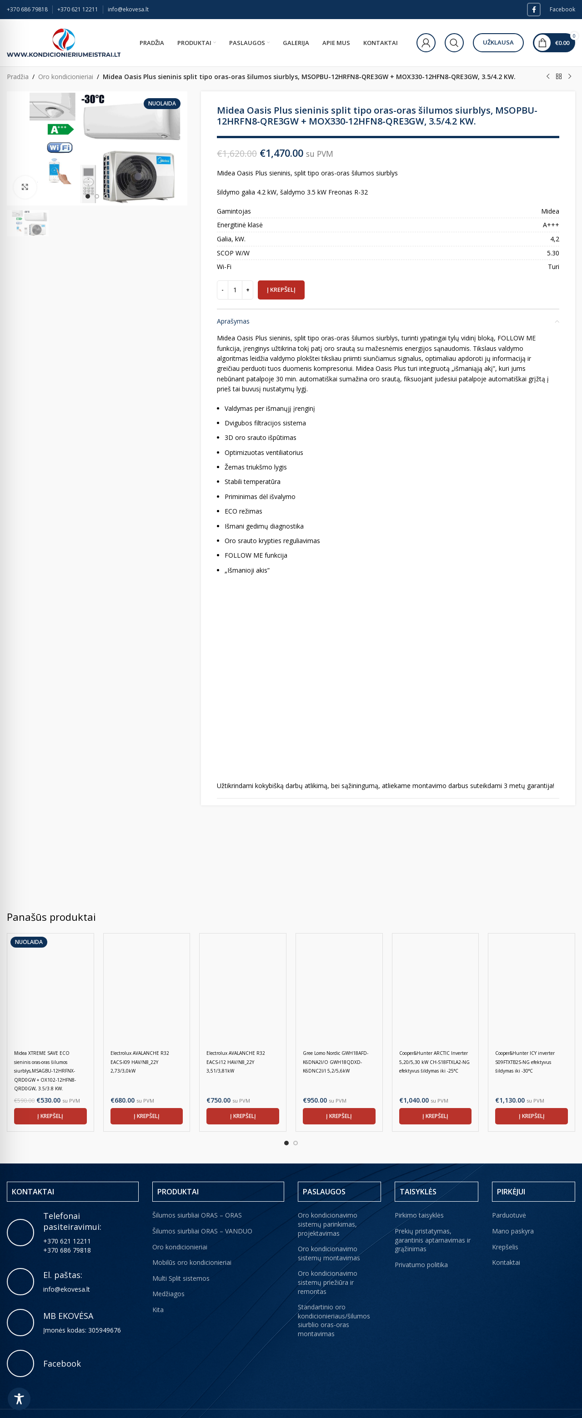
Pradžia (18, 76)
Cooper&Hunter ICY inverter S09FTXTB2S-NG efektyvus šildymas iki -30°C (525, 1062)
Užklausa (498, 42)
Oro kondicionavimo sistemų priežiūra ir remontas (327, 1262)
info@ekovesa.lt (128, 9)
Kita (158, 1289)
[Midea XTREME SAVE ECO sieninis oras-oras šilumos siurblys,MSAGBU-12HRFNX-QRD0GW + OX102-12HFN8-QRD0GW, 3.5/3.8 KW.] (50, 988)
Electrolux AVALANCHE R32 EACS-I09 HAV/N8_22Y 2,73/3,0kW (139, 1062)
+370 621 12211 (77, 9)
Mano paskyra (513, 1211)
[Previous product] (547, 76)
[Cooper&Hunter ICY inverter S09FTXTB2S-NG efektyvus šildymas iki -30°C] (531, 988)
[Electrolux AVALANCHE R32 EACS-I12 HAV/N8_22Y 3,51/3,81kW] (243, 988)
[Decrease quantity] (222, 290)
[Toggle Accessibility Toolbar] (19, 1399)
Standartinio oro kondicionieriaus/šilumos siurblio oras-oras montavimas (334, 1300)
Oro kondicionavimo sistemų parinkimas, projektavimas (327, 1204)
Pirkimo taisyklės (419, 1195)
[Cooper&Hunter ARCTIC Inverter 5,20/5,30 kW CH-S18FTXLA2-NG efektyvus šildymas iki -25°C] (435, 988)
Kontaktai (506, 1242)
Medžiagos (168, 1273)
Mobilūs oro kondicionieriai (191, 1242)
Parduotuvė (509, 1195)
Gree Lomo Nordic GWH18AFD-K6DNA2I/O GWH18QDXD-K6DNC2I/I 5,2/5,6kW (335, 1062)
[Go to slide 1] (286, 1123)
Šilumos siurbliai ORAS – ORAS (197, 1195)
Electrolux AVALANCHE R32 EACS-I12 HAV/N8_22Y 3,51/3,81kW (235, 1062)
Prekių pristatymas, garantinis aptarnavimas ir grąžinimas (433, 1220)
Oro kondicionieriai (65, 76)
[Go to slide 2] (295, 1123)
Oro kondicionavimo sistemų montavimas (329, 1233)
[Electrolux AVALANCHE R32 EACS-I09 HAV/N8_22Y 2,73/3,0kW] (147, 988)
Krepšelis (505, 1227)
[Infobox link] (73, 1261)
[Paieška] (454, 43)
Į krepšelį (281, 289)
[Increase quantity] (247, 290)
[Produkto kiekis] (235, 290)
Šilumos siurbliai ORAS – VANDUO (202, 1211)
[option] (87, 196)
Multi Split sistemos (181, 1258)
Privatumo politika (421, 1244)
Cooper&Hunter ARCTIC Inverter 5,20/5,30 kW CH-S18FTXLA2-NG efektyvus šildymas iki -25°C (434, 1062)
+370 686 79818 (27, 9)
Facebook (562, 9)
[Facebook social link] (534, 9)
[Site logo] (63, 42)
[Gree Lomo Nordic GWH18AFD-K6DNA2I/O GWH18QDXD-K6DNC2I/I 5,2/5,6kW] (339, 988)
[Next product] (569, 76)
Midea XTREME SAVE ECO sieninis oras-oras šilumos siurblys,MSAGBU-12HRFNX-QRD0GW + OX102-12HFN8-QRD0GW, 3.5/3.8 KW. (45, 1071)
